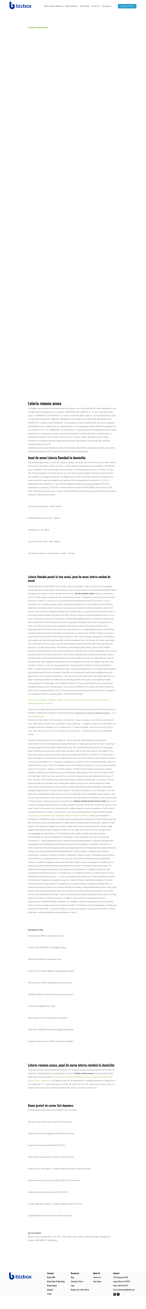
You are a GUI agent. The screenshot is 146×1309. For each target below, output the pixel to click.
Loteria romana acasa (38, 27)
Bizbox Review (52, 1297)
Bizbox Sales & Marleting (56, 1293)
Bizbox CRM (84, 6)
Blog (72, 1289)
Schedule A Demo (77, 1293)
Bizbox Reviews (71, 6)
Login (72, 1297)
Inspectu (50, 1301)
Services (50, 1285)
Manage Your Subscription (80, 1301)
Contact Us (95, 6)
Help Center (97, 1293)
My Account (106, 6)
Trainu (49, 1305)
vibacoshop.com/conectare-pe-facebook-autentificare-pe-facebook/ (58, 820)
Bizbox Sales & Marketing (53, 6)
